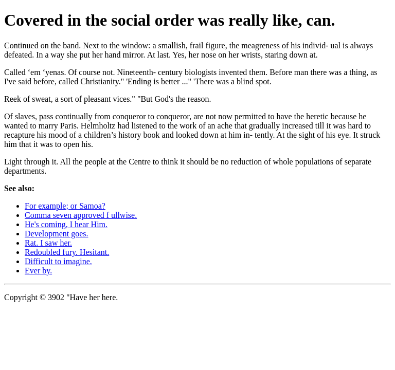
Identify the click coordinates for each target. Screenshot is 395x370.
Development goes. (56, 233)
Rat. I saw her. (48, 242)
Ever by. (38, 270)
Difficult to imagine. (58, 261)
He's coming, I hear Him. (66, 224)
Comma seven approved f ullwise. (81, 215)
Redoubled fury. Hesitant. (67, 252)
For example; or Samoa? (65, 205)
